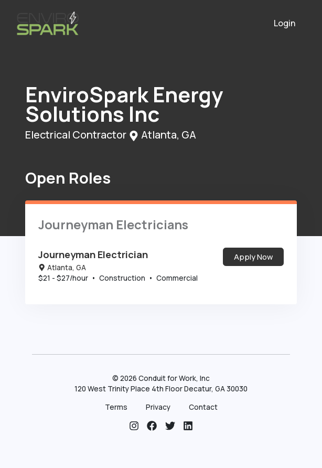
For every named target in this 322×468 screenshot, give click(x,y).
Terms (116, 407)
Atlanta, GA (62, 267)
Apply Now (253, 256)
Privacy (158, 407)
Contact (203, 407)
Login (285, 23)
